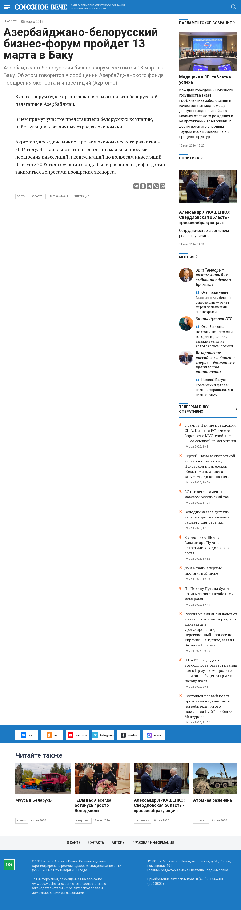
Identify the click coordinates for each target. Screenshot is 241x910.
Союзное (201, 820)
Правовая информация (153, 843)
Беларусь (37, 196)
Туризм (21, 820)
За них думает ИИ (213, 318)
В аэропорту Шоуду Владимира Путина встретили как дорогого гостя (207, 545)
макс (154, 735)
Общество (83, 820)
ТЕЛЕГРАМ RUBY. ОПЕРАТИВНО (194, 409)
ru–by (129, 735)
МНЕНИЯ (186, 257)
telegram (102, 735)
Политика (189, 158)
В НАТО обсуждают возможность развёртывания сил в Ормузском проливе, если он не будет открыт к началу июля (211, 670)
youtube (77, 735)
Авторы (118, 843)
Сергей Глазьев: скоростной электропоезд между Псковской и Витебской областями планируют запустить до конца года (210, 466)
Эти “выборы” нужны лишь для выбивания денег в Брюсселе (213, 277)
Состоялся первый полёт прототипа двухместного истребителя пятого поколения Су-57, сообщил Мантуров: (209, 706)
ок (52, 735)
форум (21, 196)
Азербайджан (59, 196)
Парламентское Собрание (205, 23)
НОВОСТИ (11, 21)
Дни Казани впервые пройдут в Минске (203, 570)
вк (26, 735)
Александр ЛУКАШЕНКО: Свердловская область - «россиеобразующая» (204, 217)
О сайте (73, 843)
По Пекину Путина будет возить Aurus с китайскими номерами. (209, 593)
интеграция (81, 196)
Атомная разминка (212, 800)
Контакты (96, 843)
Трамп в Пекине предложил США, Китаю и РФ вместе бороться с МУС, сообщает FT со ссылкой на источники (210, 433)
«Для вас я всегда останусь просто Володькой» (93, 805)
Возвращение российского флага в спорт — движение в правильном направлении (215, 362)
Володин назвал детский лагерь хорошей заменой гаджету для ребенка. (207, 517)
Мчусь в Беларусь (33, 800)
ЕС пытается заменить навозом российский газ (207, 494)
